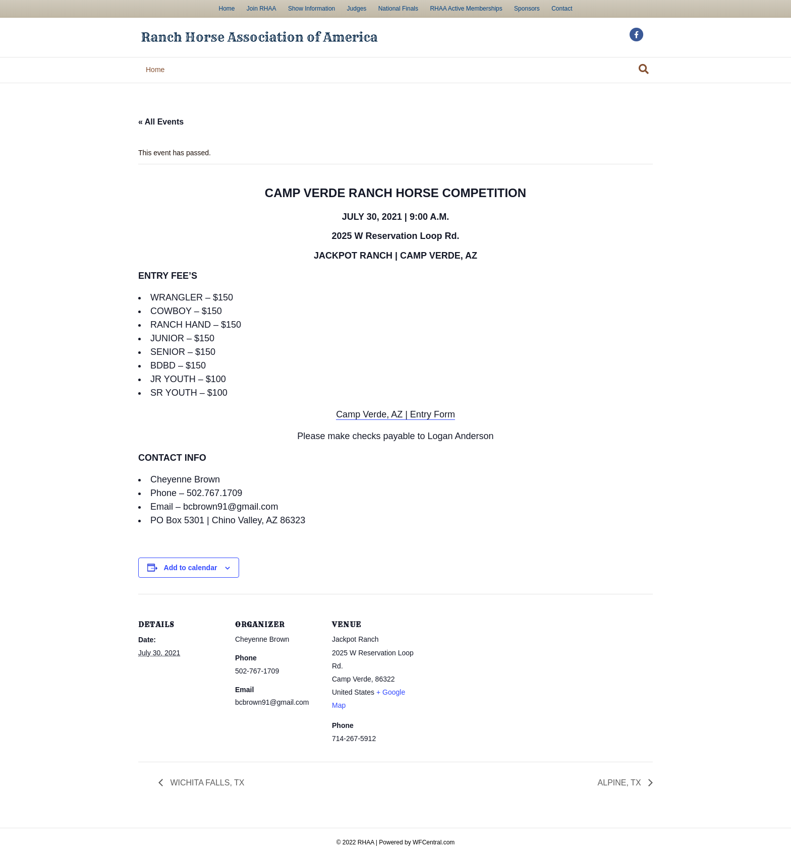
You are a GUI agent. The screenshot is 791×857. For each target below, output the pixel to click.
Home (226, 8)
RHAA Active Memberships (466, 8)
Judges (357, 8)
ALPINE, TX (620, 782)
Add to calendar (190, 568)
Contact (561, 8)
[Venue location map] (482, 663)
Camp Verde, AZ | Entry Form (395, 414)
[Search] (644, 69)
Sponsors (527, 8)
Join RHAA (261, 8)
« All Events (161, 121)
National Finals (398, 8)
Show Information (311, 8)
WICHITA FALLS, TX (206, 782)
